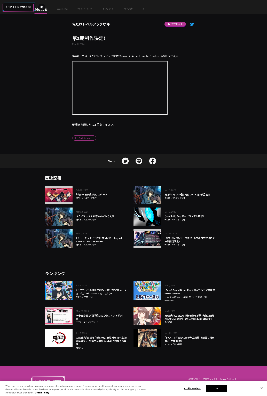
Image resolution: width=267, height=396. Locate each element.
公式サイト (175, 24)
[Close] (261, 390)
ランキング (109, 9)
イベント (133, 9)
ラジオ (153, 9)
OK (216, 390)
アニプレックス (210, 379)
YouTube (86, 9)
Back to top (84, 138)
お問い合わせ (194, 379)
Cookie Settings (227, 379)
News (65, 8)
